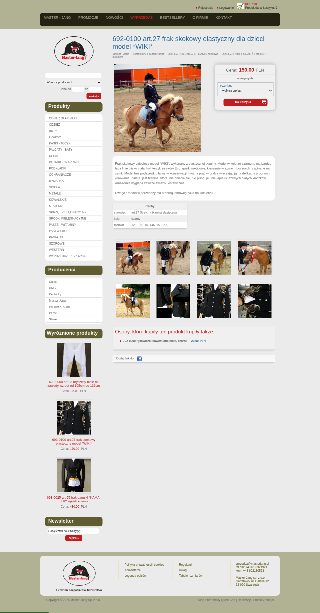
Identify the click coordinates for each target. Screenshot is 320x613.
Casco (53, 282)
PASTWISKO (57, 231)
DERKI (53, 156)
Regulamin (186, 564)
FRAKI (200, 53)
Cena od (65, 89)
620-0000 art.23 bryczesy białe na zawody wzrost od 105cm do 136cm (74, 383)
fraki (259, 53)
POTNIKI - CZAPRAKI (64, 162)
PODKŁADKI (57, 168)
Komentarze (132, 570)
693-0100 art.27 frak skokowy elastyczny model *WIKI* (74, 441)
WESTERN (56, 250)
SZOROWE (56, 243)
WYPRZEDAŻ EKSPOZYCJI (68, 256)
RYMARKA (56, 181)
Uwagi (183, 570)
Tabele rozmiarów (190, 575)
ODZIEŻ (54, 124)
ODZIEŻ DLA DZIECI (63, 118)
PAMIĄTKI (56, 237)
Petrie (53, 313)
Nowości (114, 18)
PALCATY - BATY (60, 149)
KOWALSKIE (57, 199)
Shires (53, 319)
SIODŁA (54, 187)
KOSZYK (251, 4)
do (86, 89)
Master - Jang (57, 18)
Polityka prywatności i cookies (144, 564)
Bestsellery (172, 18)
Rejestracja (205, 8)
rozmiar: (226, 85)
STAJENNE (56, 206)
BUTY (53, 131)
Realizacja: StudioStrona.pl (256, 600)
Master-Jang (57, 300)
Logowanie (226, 8)
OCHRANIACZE (60, 174)
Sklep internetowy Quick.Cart (215, 600)
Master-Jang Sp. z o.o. (85, 600)
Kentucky (55, 294)
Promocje (88, 18)
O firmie (200, 18)
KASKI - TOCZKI (60, 143)
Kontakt (224, 18)
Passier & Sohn (59, 307)
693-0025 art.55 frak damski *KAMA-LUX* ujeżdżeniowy (74, 499)
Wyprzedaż (141, 18)
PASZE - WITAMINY (62, 225)
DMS (52, 288)
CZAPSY (55, 137)
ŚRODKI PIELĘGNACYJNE (67, 218)
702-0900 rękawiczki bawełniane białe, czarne (155, 341)
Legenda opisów (135, 575)
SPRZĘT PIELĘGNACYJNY (67, 212)
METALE (55, 193)
